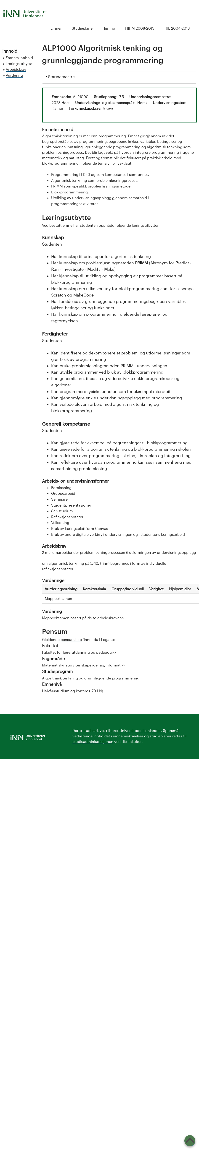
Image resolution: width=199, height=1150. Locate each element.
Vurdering (14, 75)
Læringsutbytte (19, 63)
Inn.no (109, 28)
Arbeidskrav (16, 69)
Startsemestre (61, 76)
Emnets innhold (19, 57)
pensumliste (71, 639)
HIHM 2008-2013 (139, 28)
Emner (56, 28)
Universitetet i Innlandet (140, 730)
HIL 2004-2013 (177, 28)
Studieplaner (83, 28)
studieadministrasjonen (92, 741)
